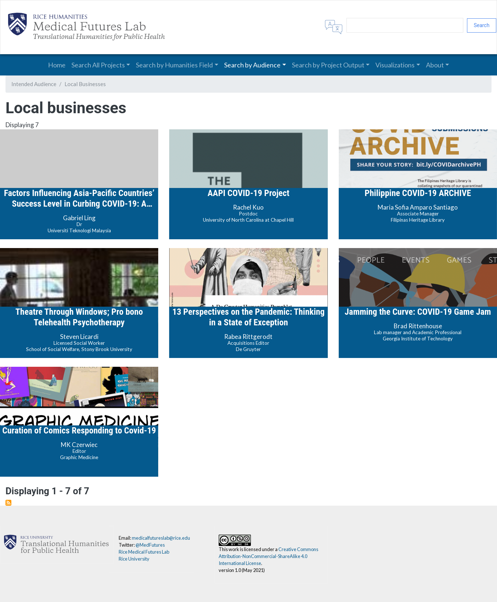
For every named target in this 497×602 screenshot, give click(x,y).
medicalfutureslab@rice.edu (161, 538)
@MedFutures (150, 545)
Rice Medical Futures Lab (144, 552)
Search (481, 25)
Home (57, 65)
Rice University (134, 559)
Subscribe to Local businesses (8, 503)
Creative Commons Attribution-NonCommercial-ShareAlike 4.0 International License (268, 556)
